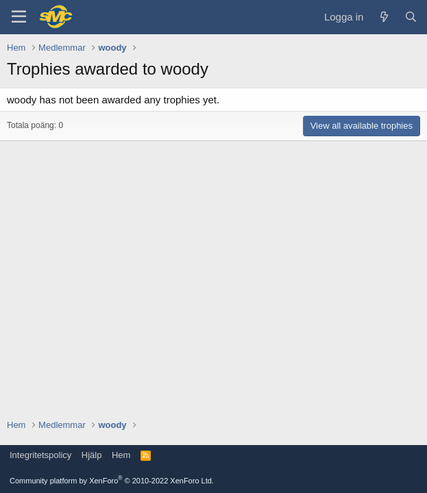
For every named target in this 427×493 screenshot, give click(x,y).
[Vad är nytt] (383, 16)
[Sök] (411, 16)
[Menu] (19, 17)
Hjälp (92, 455)
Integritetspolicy (40, 455)
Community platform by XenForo (112, 481)
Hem (121, 455)
